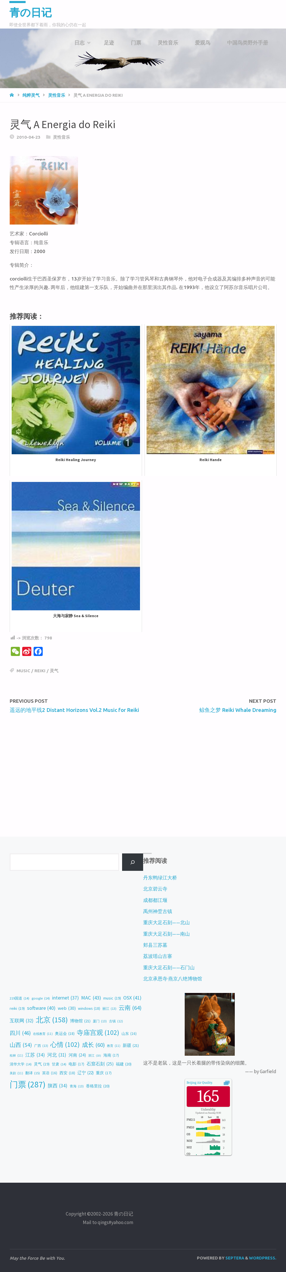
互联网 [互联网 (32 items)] (22, 1020)
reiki (40, 670)
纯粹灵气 (31, 95)
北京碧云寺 (155, 889)
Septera (234, 1257)
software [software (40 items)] (41, 1008)
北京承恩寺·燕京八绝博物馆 (172, 979)
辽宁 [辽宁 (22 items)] (85, 1073)
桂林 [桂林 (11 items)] (16, 1055)
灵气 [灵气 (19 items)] (42, 1064)
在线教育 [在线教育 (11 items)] (43, 1034)
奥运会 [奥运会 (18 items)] (65, 1033)
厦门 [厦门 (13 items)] (100, 1021)
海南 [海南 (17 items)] (111, 1055)
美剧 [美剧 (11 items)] (16, 1073)
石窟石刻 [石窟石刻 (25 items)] (100, 1064)
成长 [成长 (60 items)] (93, 1045)
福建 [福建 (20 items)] (123, 1064)
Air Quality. (200, 1083)
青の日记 (31, 12)
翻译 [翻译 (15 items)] (32, 1073)
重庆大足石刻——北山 (166, 922)
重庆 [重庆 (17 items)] (104, 1073)
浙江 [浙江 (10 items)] (94, 1055)
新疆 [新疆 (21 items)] (131, 1045)
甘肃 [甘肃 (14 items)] (59, 1064)
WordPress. (262, 1257)
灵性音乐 (56, 95)
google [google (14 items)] (41, 998)
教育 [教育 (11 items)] (113, 1046)
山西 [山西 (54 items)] (21, 1045)
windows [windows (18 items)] (89, 1008)
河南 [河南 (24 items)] (77, 1055)
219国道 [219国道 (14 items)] (19, 998)
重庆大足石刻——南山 (166, 934)
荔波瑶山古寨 (157, 956)
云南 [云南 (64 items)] (130, 1008)
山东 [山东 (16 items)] (129, 1033)
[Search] (132, 862)
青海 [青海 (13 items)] (77, 1086)
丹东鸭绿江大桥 (160, 878)
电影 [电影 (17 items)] (76, 1064)
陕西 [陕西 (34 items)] (57, 1085)
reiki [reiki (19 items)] (17, 1008)
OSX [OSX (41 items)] (132, 998)
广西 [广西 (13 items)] (41, 1046)
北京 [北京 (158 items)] (52, 1020)
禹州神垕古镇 (157, 911)
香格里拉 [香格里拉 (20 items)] (98, 1086)
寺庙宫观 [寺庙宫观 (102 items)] (98, 1033)
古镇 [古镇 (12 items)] (116, 1021)
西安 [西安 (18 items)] (67, 1073)
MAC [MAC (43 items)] (91, 997)
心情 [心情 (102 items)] (65, 1045)
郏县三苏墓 (155, 945)
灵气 (54, 670)
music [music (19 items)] (112, 998)
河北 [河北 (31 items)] (56, 1055)
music (23, 670)
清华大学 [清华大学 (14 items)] (21, 1064)
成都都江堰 (155, 900)
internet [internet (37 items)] (65, 998)
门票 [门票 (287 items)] (28, 1084)
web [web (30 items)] (67, 1008)
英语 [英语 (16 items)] (49, 1073)
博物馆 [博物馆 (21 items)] (80, 1021)
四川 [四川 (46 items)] (20, 1033)
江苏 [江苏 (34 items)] (35, 1055)
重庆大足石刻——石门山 (169, 967)
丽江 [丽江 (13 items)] (109, 1009)
